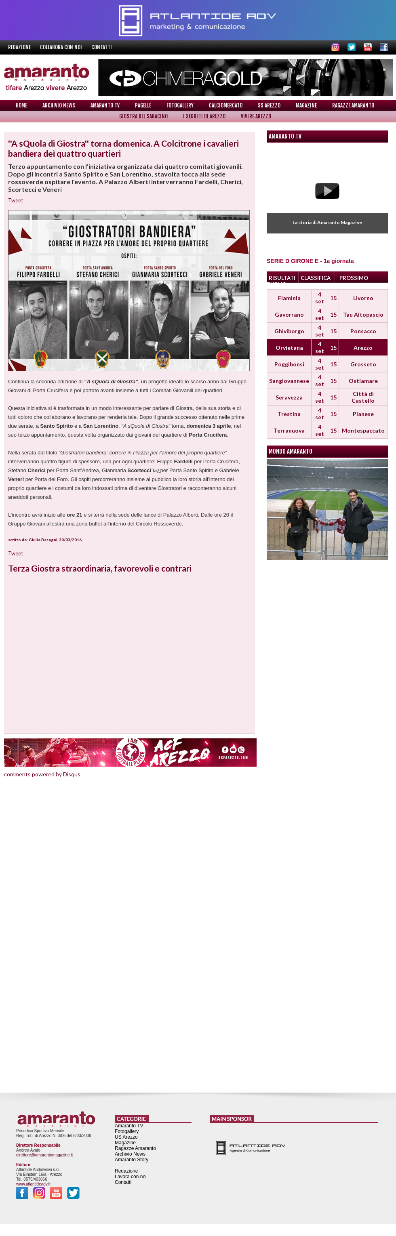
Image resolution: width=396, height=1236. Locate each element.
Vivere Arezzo (256, 116)
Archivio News (58, 105)
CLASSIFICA (316, 278)
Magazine (306, 105)
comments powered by (42, 774)
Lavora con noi (131, 1176)
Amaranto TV (105, 105)
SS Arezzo (269, 105)
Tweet (15, 200)
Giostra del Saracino (143, 116)
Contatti (101, 47)
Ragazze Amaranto (353, 105)
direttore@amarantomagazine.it (44, 1155)
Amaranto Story (131, 1159)
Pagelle (143, 105)
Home (21, 105)
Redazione (20, 47)
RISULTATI (282, 278)
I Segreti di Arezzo (204, 116)
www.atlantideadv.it (33, 1184)
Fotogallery (180, 105)
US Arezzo (126, 1137)
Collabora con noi (61, 47)
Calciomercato (225, 105)
